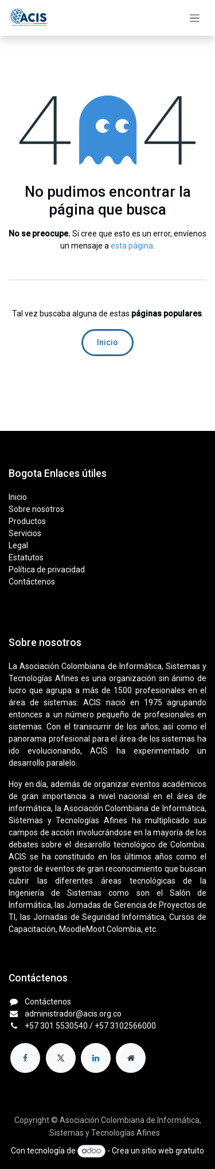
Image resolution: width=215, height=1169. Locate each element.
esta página (132, 245)
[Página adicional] (131, 1058)
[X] (61, 1058)
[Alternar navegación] (194, 18)
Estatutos (26, 557)
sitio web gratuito (173, 1150)
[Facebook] (25, 1058)
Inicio (107, 342)
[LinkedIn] (96, 1058)
